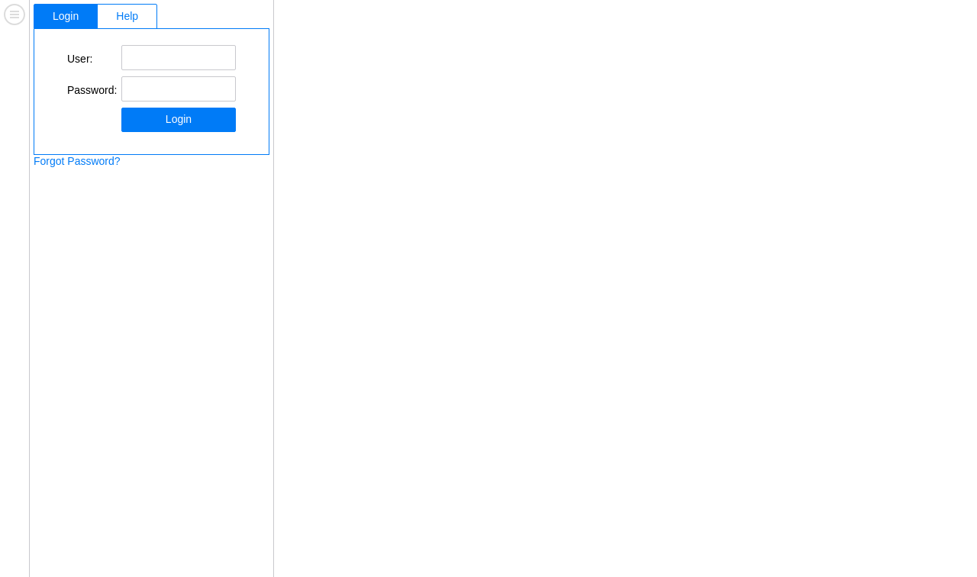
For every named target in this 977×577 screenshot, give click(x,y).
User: (79, 59)
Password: (92, 90)
